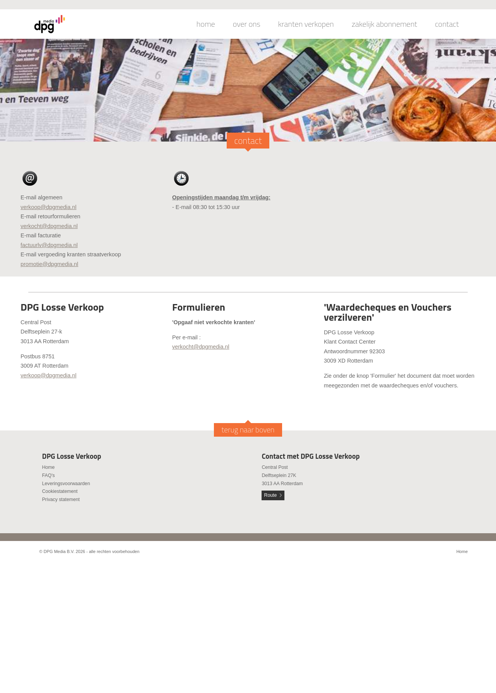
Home (48, 467)
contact (447, 24)
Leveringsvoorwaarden (66, 483)
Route (270, 495)
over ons (246, 24)
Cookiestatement (60, 491)
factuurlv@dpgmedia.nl (49, 245)
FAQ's (48, 475)
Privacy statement (60, 499)
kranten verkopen (306, 24)
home (205, 24)
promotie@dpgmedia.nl (49, 264)
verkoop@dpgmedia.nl (48, 207)
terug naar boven (248, 430)
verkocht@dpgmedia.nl (49, 226)
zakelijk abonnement (384, 24)
